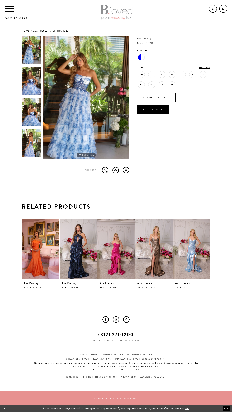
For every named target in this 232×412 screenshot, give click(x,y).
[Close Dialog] (5, 408)
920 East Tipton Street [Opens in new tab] (104, 340)
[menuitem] (105, 319)
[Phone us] (16, 18)
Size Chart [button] (204, 67)
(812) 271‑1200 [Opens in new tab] (116, 334)
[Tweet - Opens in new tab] (105, 170)
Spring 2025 (60, 30)
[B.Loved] (116, 12)
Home (25, 30)
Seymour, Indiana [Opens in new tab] (129, 340)
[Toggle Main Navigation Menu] (10, 9)
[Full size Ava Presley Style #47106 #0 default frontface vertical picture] (86, 97)
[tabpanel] (31, 51)
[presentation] (40, 249)
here (187, 408)
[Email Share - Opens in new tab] (126, 170)
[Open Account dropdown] (223, 9)
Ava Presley (41, 30)
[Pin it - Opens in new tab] (115, 170)
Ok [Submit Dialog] (226, 408)
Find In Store (153, 109)
